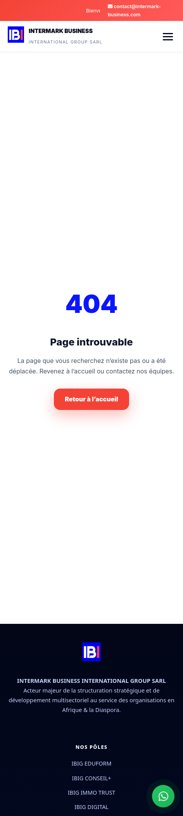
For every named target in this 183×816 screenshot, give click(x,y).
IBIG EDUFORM (91, 763)
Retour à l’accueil (91, 399)
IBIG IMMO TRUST (92, 792)
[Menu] (168, 37)
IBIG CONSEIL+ (91, 778)
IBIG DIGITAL (91, 807)
